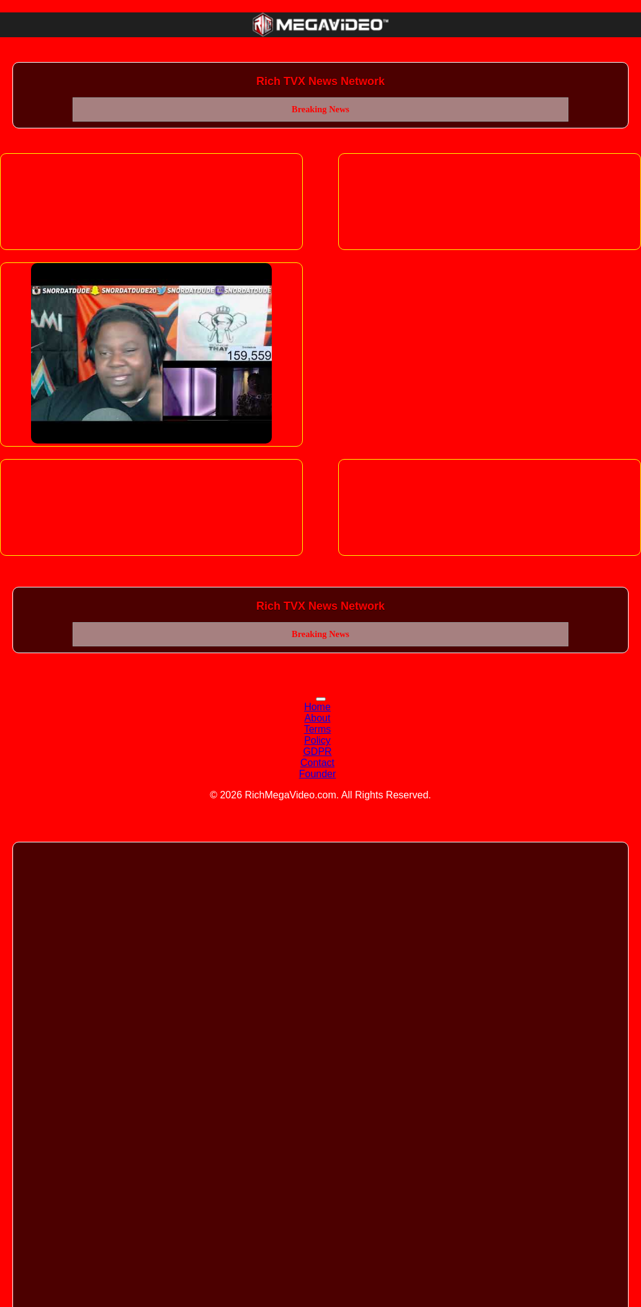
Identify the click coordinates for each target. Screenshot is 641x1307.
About (318, 718)
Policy (317, 740)
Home (317, 707)
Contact (317, 762)
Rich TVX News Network (320, 81)
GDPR (317, 751)
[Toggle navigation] (321, 699)
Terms (317, 729)
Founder (317, 774)
